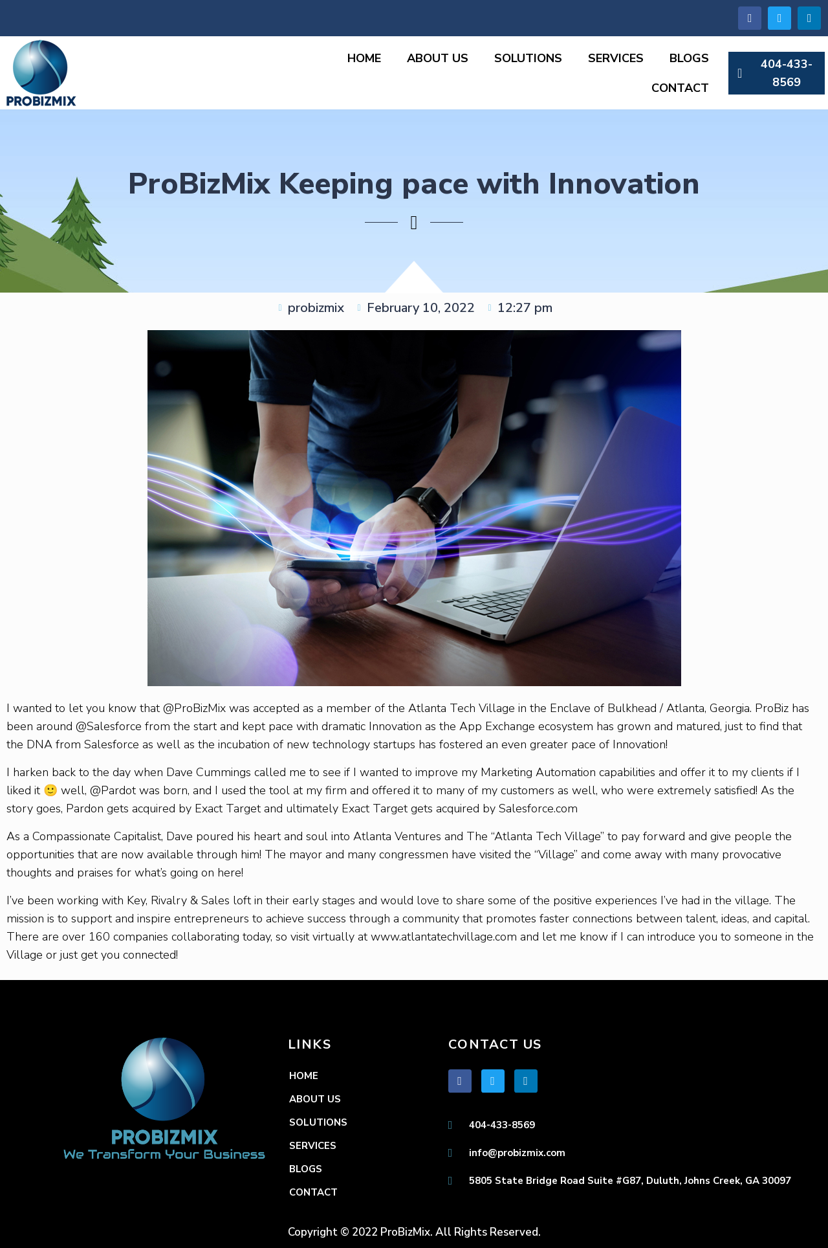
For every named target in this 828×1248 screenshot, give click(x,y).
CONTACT (680, 88)
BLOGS (689, 58)
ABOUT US (437, 58)
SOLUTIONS (528, 58)
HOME (364, 58)
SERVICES (616, 58)
